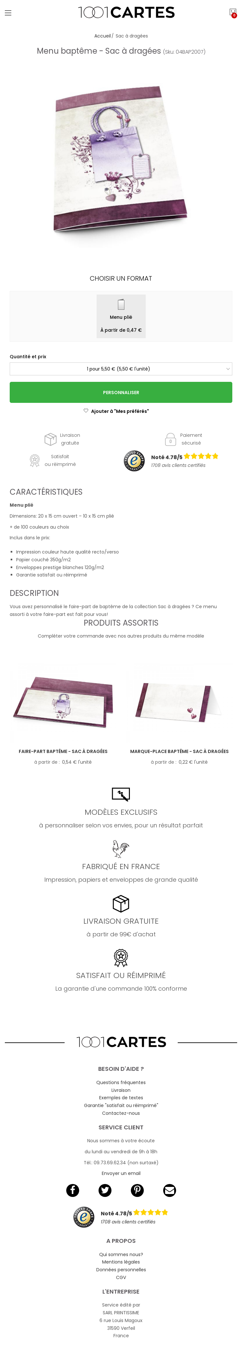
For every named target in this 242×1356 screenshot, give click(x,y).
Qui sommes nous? (121, 1254)
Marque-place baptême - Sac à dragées (179, 751)
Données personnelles (121, 1269)
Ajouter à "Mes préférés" (116, 411)
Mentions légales (121, 1262)
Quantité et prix (28, 356)
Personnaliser (121, 392)
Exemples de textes (121, 1097)
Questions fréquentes (121, 1082)
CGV (121, 1277)
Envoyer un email (121, 1173)
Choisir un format (121, 278)
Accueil (102, 36)
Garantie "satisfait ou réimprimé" (121, 1105)
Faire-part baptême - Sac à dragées (63, 751)
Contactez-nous (121, 1113)
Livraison (121, 1090)
